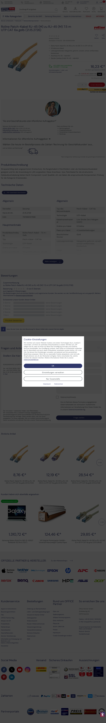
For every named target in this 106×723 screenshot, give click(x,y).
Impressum (47, 384)
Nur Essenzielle (53, 379)
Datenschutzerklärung (31, 360)
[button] (102, 714)
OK (53, 366)
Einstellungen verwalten (53, 372)
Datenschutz (58, 384)
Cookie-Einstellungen (35, 339)
